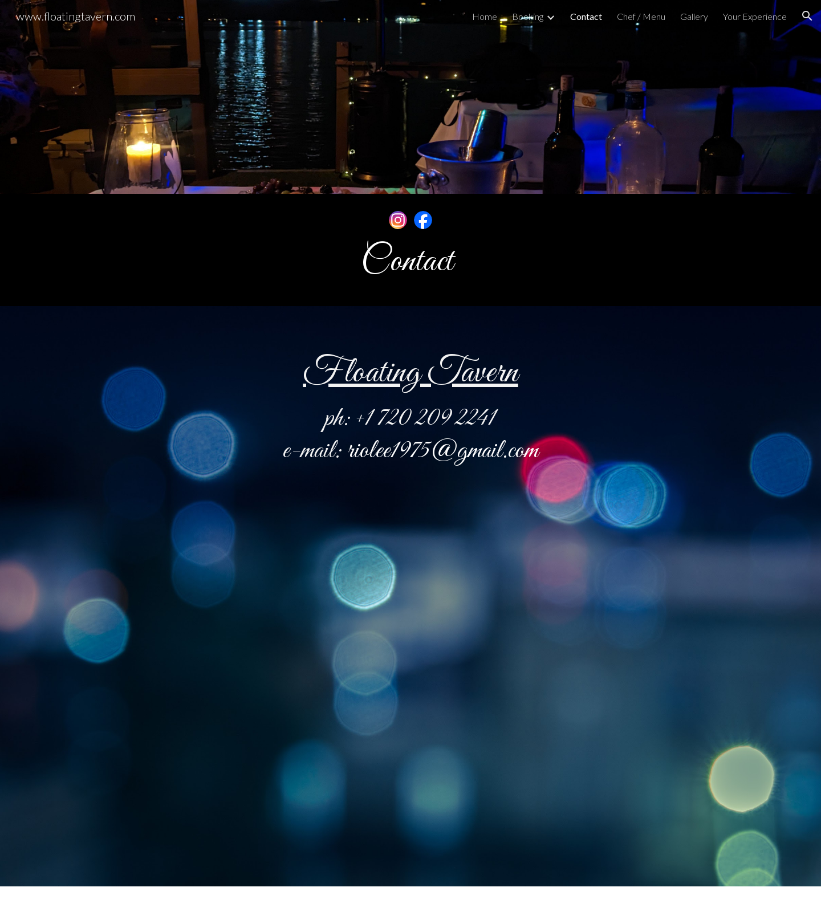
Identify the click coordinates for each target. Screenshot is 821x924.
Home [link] (484, 16)
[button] (807, 16)
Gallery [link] (694, 16)
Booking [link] (527, 16)
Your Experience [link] (755, 16)
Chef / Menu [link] (641, 16)
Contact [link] (586, 16)
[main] (410, 262)
